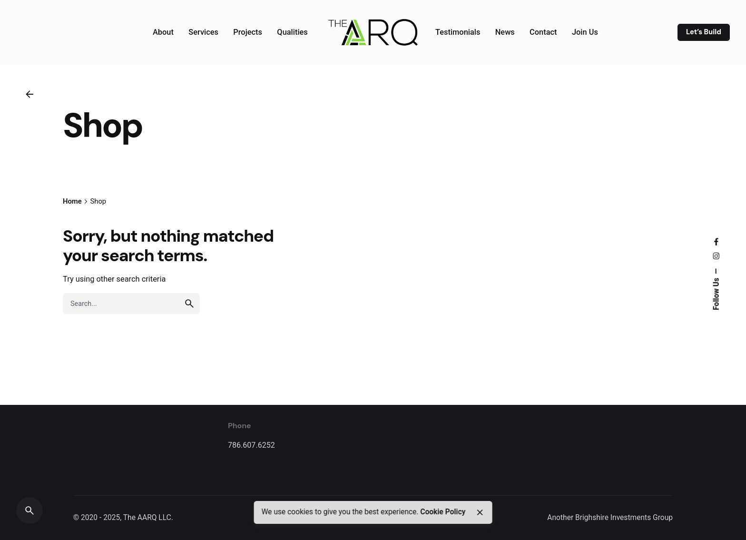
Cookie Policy (442, 512)
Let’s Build (703, 32)
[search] (189, 303)
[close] (480, 512)
